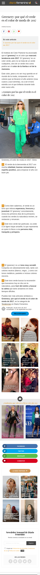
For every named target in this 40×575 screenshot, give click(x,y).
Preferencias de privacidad (20, 548)
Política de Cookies (14, 550)
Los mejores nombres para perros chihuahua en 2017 (28, 336)
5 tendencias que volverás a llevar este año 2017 (20, 403)
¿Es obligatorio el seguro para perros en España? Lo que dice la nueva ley (11, 517)
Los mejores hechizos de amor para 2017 (28, 388)
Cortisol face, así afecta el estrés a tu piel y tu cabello (11, 494)
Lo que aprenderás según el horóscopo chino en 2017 (29, 361)
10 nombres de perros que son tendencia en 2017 (10, 337)
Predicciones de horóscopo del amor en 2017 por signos (9, 361)
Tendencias (6, 304)
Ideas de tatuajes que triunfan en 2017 (9, 388)
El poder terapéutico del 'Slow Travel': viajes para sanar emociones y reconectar (28, 492)
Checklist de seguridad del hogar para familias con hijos (29, 517)
